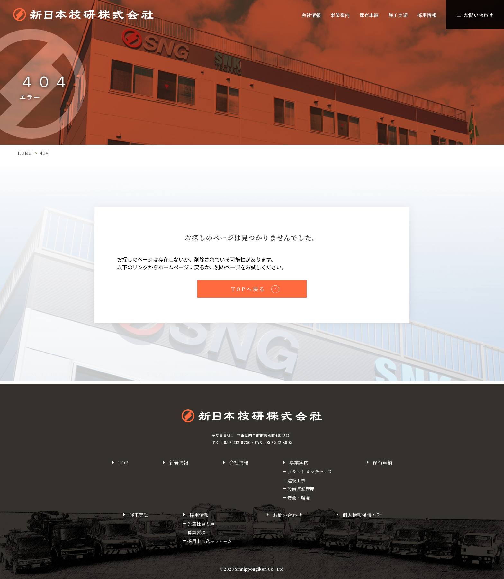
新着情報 (178, 462)
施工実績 (398, 15)
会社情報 (311, 15)
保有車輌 (369, 15)
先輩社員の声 (200, 523)
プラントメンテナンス (309, 471)
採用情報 (427, 15)
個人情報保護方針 (362, 514)
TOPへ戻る (248, 290)
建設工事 (296, 480)
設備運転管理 (300, 489)
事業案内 (340, 15)
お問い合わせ (478, 15)
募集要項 (196, 532)
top (123, 462)
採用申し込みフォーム (209, 541)
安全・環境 (298, 497)
